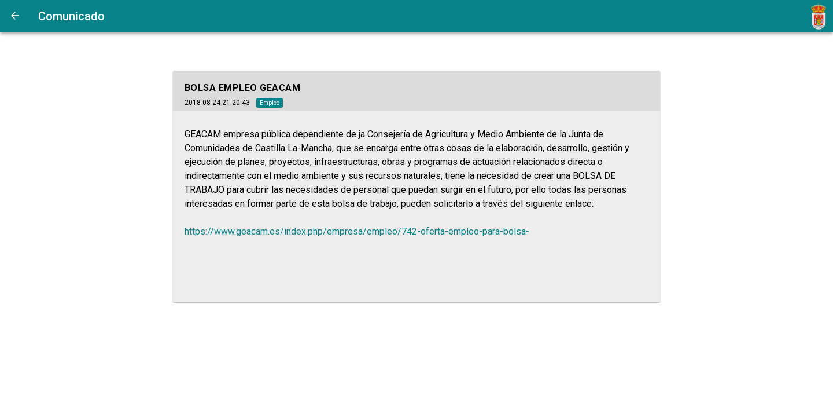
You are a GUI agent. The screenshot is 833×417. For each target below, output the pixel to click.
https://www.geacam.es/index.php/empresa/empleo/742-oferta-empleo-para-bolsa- (357, 231)
